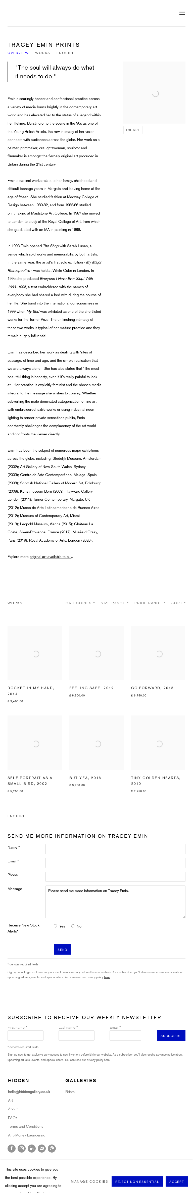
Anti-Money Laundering (26, 1135)
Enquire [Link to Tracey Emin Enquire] (66, 53)
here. (107, 977)
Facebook (12, 1149)
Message (15, 888)
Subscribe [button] (171, 1036)
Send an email (52, 1149)
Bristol (70, 1091)
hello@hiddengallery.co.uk (29, 1091)
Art (10, 1100)
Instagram (22, 1149)
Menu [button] (181, 13)
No (79, 926)
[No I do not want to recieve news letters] (72, 925)
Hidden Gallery (35, 13)
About (13, 1109)
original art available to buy (51, 556)
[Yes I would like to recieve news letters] (55, 925)
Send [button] (62, 950)
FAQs (12, 1117)
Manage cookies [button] (81, 1162)
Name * (14, 847)
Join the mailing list (42, 1149)
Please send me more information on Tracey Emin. (115, 902)
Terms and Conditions (25, 1126)
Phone (13, 874)
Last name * (68, 1027)
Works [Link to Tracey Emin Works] (43, 53)
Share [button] (134, 130)
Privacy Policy (20, 1162)
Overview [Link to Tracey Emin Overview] (18, 53)
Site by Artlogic (92, 1170)
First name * (17, 1027)
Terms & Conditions (117, 1162)
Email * (13, 861)
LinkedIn (32, 1149)
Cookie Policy (50, 1162)
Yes (62, 926)
